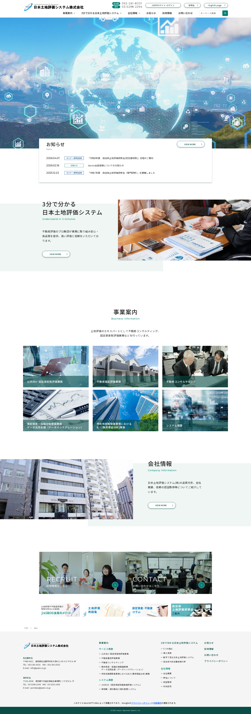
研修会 (192, 5)
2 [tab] (245, 81)
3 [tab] (245, 87)
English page (215, 5)
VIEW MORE (190, 144)
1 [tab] (245, 75)
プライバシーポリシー (141, 703)
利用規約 (157, 703)
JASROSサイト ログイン (163, 5)
